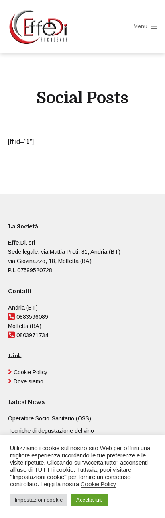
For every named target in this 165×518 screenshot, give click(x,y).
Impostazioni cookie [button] (39, 500)
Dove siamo (28, 381)
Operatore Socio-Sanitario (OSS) (49, 418)
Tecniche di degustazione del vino (51, 431)
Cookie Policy (30, 372)
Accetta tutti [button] (89, 500)
